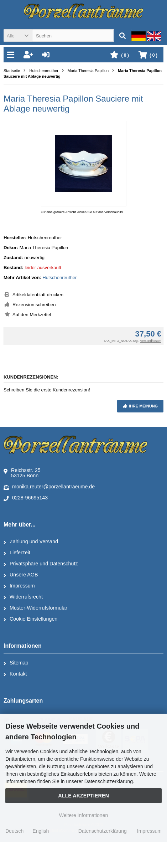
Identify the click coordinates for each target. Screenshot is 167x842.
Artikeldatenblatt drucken (37, 294)
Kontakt (15, 674)
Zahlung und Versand (31, 542)
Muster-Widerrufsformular (35, 608)
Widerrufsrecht (23, 597)
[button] (18, 35)
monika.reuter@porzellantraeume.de (49, 487)
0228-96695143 (26, 498)
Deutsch (14, 831)
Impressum (19, 586)
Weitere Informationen (83, 815)
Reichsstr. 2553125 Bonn (22, 472)
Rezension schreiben (34, 304)
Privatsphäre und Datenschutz (41, 564)
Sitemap (16, 663)
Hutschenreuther (59, 277)
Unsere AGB (21, 575)
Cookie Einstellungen (30, 619)
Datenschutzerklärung (102, 831)
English (40, 831)
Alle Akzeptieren (83, 796)
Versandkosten (150, 341)
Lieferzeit (17, 553)
